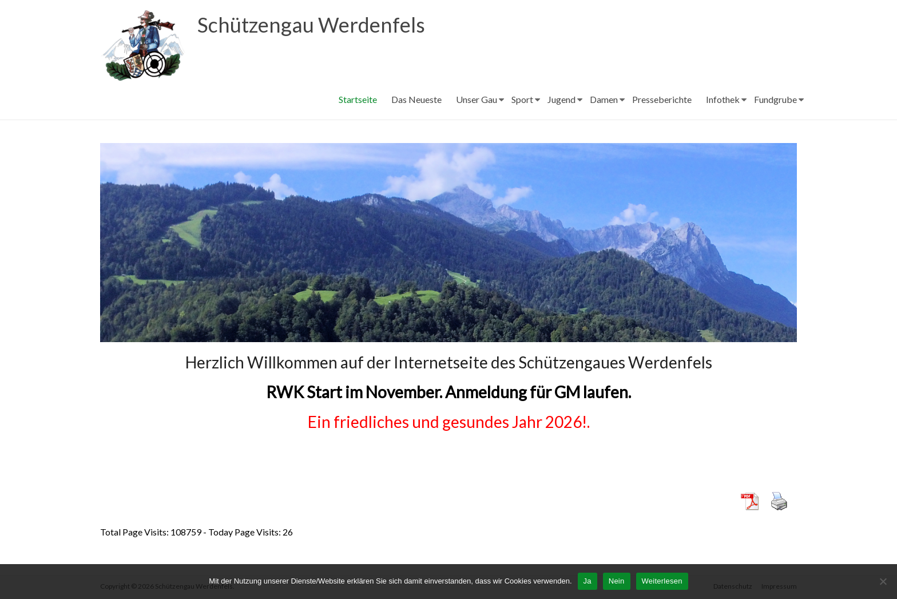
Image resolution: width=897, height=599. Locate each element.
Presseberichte (662, 99)
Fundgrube (775, 99)
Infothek (723, 99)
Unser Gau (476, 99)
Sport (522, 99)
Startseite (358, 99)
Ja (588, 581)
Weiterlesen (662, 581)
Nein (617, 581)
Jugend (561, 99)
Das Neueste (416, 99)
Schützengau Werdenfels (311, 24)
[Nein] (882, 581)
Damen (604, 99)
